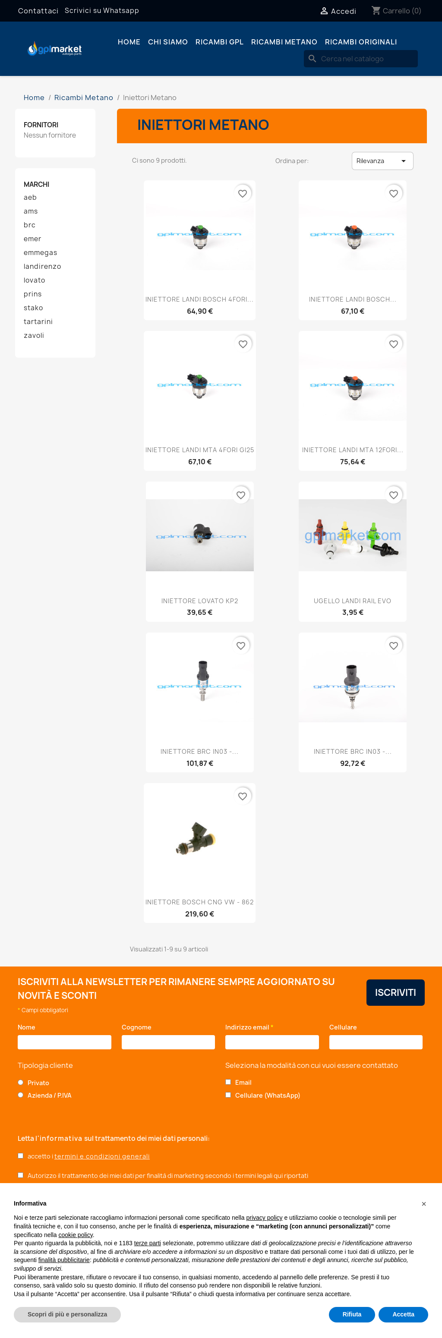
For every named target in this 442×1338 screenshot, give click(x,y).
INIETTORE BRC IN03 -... (200, 751)
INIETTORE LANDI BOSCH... (353, 299)
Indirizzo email (249, 1027)
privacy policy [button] (264, 1217)
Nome (29, 1027)
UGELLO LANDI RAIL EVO (352, 601)
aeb (30, 197)
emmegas (40, 253)
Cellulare (344, 1027)
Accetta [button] (403, 1314)
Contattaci (38, 11)
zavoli (34, 335)
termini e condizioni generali (102, 1156)
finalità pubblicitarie (64, 1259)
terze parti (147, 1243)
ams (31, 211)
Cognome (139, 1027)
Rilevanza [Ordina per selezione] (383, 161)
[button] (424, 1204)
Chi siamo (168, 42)
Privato (38, 1083)
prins (33, 294)
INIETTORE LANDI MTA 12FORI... (353, 450)
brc (30, 225)
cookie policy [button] (76, 1234)
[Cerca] (361, 58)
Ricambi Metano (284, 42)
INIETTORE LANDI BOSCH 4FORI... (199, 299)
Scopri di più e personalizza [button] (67, 1314)
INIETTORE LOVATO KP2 (199, 601)
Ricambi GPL (220, 42)
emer (32, 239)
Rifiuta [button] (352, 1314)
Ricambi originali (361, 42)
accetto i (89, 1156)
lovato (34, 280)
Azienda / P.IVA (50, 1095)
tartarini (38, 322)
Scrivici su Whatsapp (102, 10)
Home (129, 42)
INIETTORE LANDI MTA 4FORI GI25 (199, 450)
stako (33, 308)
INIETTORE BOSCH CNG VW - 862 (199, 902)
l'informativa (59, 1138)
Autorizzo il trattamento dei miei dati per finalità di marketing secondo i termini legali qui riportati (168, 1175)
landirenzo (42, 266)
